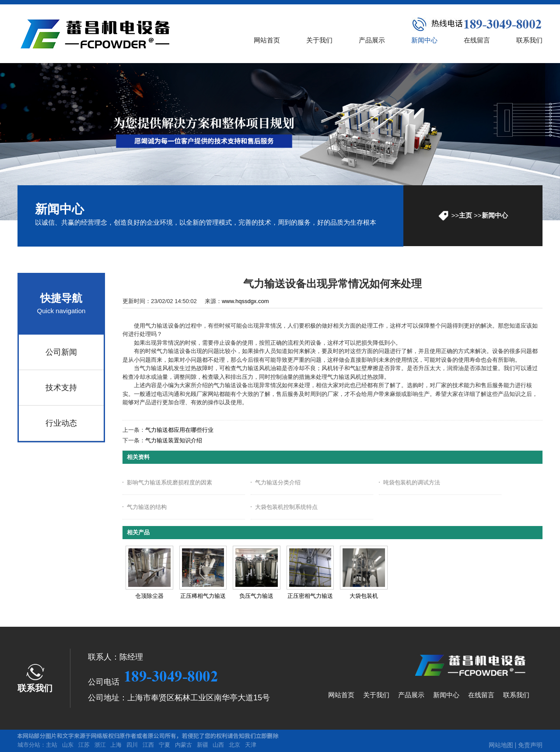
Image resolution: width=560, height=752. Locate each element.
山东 (68, 744)
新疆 (202, 744)
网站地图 (501, 744)
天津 (250, 744)
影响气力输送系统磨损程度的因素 (169, 482)
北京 (234, 744)
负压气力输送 (256, 596)
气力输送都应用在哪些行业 (179, 430)
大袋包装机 (364, 596)
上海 (116, 744)
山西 (218, 744)
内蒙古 (183, 744)
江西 (148, 744)
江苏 (84, 744)
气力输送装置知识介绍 (173, 440)
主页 (465, 215)
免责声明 (530, 744)
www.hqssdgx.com (245, 301)
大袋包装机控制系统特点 (286, 507)
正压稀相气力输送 (203, 596)
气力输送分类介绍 (278, 482)
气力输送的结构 (147, 507)
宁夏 (164, 744)
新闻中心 (495, 215)
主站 (51, 744)
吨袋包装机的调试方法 (411, 482)
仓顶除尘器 (149, 596)
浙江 (100, 744)
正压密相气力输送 (310, 596)
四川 (132, 744)
